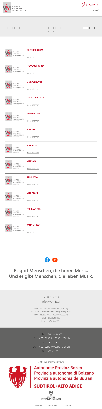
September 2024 (35, 97)
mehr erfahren (33, 57)
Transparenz (66, 405)
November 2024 (35, 66)
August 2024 (33, 113)
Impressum (38, 405)
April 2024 (32, 177)
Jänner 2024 (33, 225)
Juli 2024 (31, 129)
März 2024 (32, 193)
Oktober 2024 (34, 81)
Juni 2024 (32, 145)
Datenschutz (52, 405)
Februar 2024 (34, 209)
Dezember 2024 (35, 50)
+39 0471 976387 (51, 297)
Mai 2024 (31, 161)
